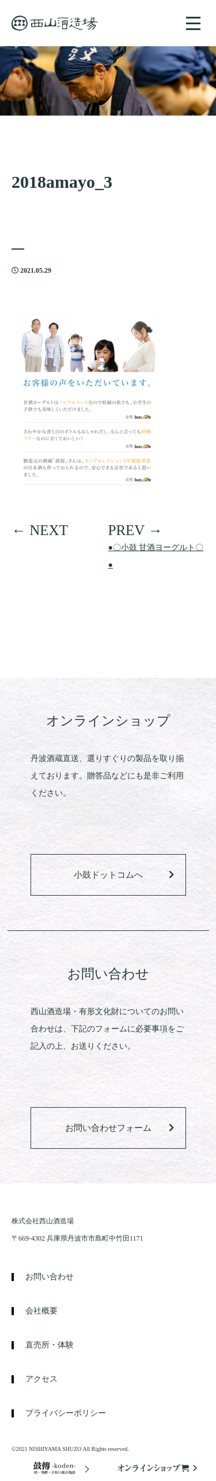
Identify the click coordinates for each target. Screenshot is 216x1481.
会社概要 (41, 1311)
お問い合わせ (49, 1277)
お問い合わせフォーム (108, 1128)
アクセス (41, 1379)
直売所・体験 (49, 1345)
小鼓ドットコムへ (108, 874)
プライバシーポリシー (65, 1413)
